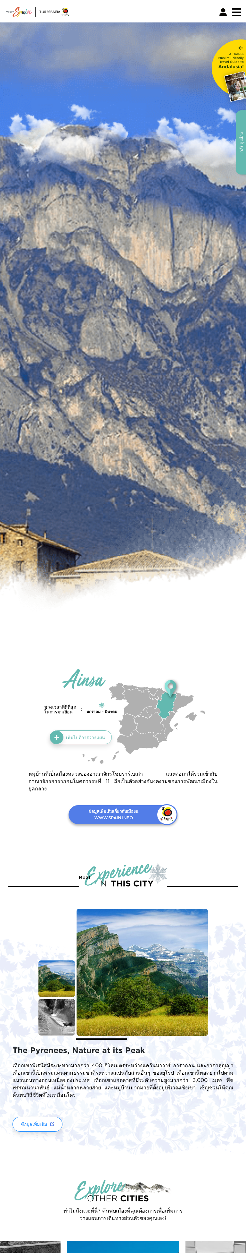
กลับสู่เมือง (241, 142)
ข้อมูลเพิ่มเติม (34, 1124)
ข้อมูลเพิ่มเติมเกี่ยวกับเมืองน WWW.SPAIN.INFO (113, 814)
